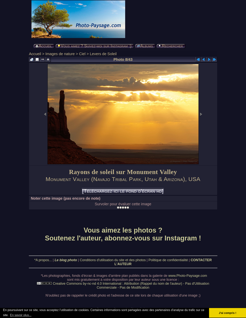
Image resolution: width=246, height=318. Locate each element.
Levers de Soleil (103, 54)
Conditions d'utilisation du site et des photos (113, 260)
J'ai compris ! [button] (227, 312)
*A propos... (43, 260)
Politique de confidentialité (168, 260)
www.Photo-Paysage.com (187, 276)
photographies (59, 276)
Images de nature (60, 54)
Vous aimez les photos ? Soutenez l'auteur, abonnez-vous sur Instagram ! (123, 234)
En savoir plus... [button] (20, 315)
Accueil (35, 54)
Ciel (82, 54)
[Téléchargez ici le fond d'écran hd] (122, 191)
